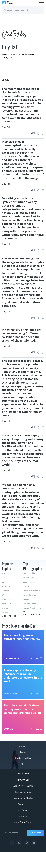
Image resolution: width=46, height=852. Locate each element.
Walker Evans (28, 599)
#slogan (5, 582)
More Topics (9, 616)
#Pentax (5, 590)
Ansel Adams (28, 577)
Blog (23, 764)
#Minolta (6, 599)
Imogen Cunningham (32, 608)
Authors (23, 746)
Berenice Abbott (30, 573)
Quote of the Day (23, 758)
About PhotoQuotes (23, 822)
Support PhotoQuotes (23, 786)
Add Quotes (23, 810)
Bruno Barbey (10, 693)
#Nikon (5, 595)
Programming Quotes (23, 798)
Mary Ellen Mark (11, 658)
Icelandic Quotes (23, 792)
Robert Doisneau (30, 603)
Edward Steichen (30, 586)
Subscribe (35, 833)
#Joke (4, 573)
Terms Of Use (23, 779)
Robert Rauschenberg (32, 590)
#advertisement (8, 586)
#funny (5, 577)
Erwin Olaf (8, 728)
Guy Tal (6, 127)
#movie (5, 608)
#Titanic (5, 612)
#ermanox (6, 603)
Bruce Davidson (29, 595)
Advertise (23, 816)
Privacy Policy (23, 773)
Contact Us (23, 804)
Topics (23, 752)
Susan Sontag (28, 582)
